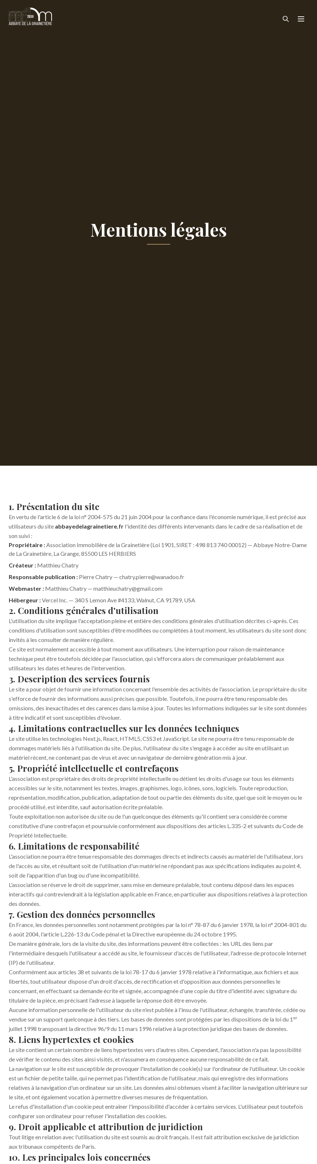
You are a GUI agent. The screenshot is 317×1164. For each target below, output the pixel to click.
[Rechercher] (285, 18)
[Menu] (301, 19)
